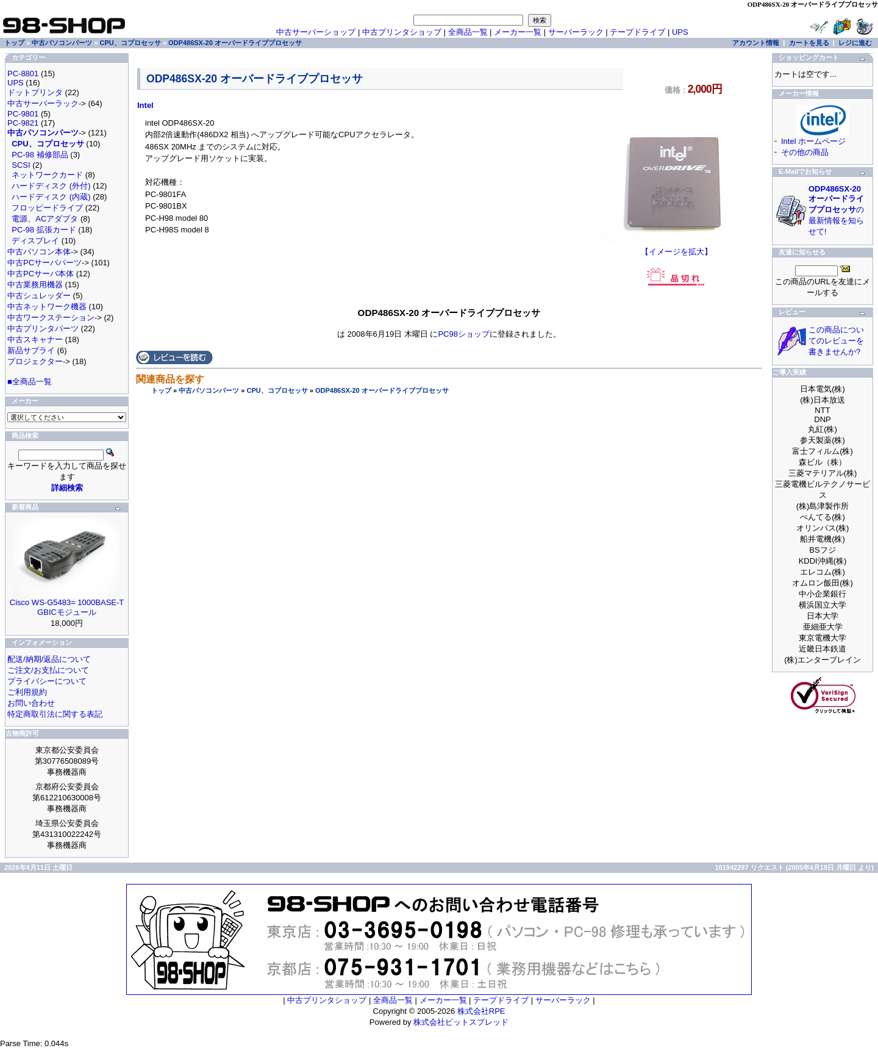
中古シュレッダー (39, 295)
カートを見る (809, 42)
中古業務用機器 (35, 284)
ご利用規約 (27, 692)
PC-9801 (22, 113)
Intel (145, 105)
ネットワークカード (47, 174)
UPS (680, 32)
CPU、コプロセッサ (276, 390)
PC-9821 (22, 122)
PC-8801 (22, 73)
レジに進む (855, 42)
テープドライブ (637, 32)
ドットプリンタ (35, 92)
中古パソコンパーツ (209, 390)
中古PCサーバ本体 (40, 273)
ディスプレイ (35, 240)
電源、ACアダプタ (45, 218)
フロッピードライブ (47, 207)
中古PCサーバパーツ (44, 262)
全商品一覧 (468, 32)
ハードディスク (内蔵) (51, 196)
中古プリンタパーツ (43, 328)
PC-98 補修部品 (40, 154)
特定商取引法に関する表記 (54, 714)
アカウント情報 (755, 42)
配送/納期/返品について (49, 659)
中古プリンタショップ (401, 32)
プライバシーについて (47, 681)
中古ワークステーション (51, 317)
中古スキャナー (35, 339)
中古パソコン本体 (39, 251)
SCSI (21, 165)
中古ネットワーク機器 (47, 306)
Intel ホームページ (813, 141)
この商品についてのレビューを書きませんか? (836, 340)
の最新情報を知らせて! (836, 210)
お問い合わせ (31, 703)
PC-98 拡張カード (44, 229)
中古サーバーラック (43, 103)
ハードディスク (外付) (51, 185)
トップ (161, 390)
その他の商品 (805, 152)
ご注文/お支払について (48, 670)
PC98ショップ (464, 334)
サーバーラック (576, 32)
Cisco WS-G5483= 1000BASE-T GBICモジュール (67, 607)
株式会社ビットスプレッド (461, 1022)
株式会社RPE (481, 1011)
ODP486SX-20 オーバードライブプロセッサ (382, 390)
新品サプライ (31, 350)
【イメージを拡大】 (676, 247)
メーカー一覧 (517, 32)
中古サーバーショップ (315, 32)
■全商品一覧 (29, 381)
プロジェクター (35, 361)
